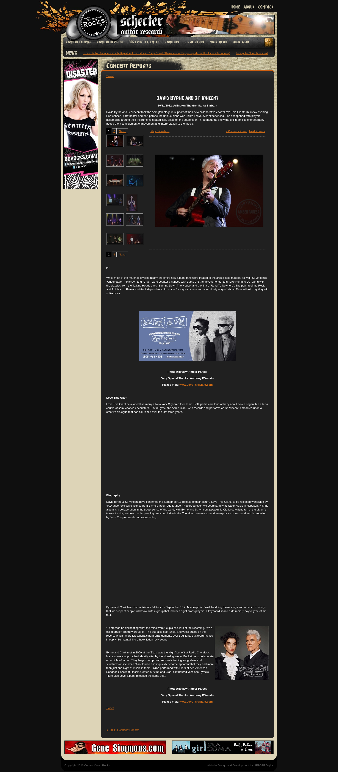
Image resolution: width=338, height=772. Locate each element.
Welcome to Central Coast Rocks (88, 18)
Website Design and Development (228, 765)
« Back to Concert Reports (122, 729)
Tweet (110, 76)
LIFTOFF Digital (264, 765)
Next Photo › (257, 131)
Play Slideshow (159, 131)
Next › (122, 131)
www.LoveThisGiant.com (196, 384)
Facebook (269, 42)
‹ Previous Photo (236, 131)
